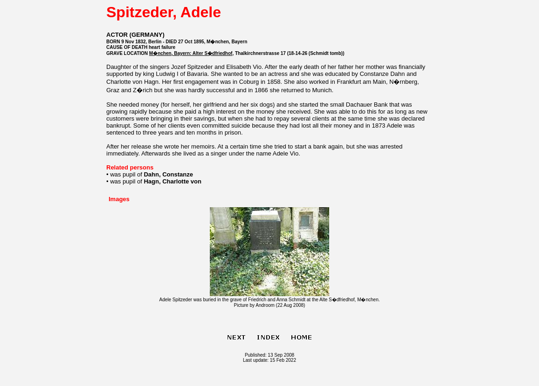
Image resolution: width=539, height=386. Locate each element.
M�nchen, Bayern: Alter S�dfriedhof (191, 53)
